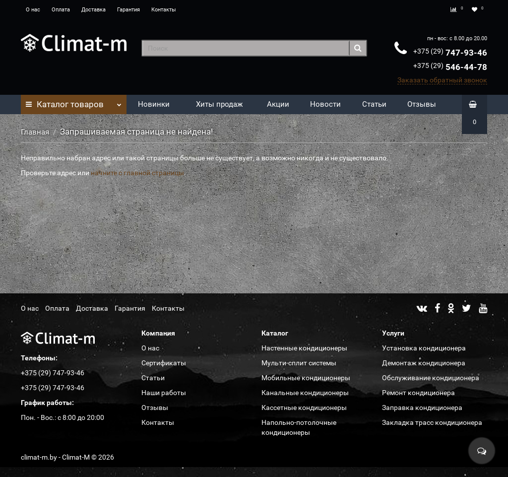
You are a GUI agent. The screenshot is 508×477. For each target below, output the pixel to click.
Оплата (61, 9)
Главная (35, 132)
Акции (278, 104)
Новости (325, 104)
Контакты (163, 9)
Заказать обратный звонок (442, 80)
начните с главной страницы (137, 173)
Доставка (93, 9)
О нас (33, 9)
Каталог (74, 101)
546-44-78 (450, 67)
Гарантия (128, 9)
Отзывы (421, 104)
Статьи (374, 104)
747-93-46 (450, 53)
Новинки (154, 104)
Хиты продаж (219, 104)
